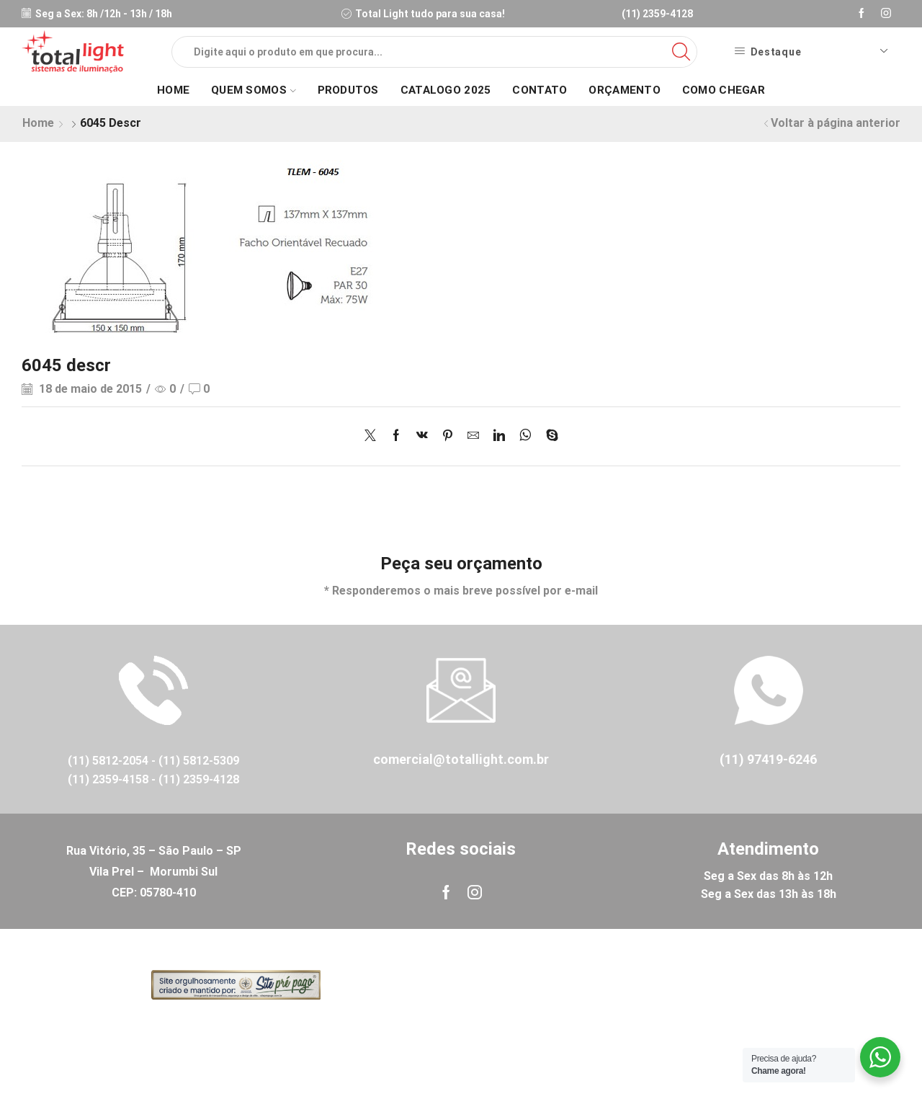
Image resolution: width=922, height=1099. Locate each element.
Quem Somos (253, 90)
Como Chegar (723, 90)
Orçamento (624, 90)
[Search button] (681, 52)
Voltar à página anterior (835, 123)
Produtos (348, 90)
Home (173, 90)
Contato (539, 90)
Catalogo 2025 (445, 90)
